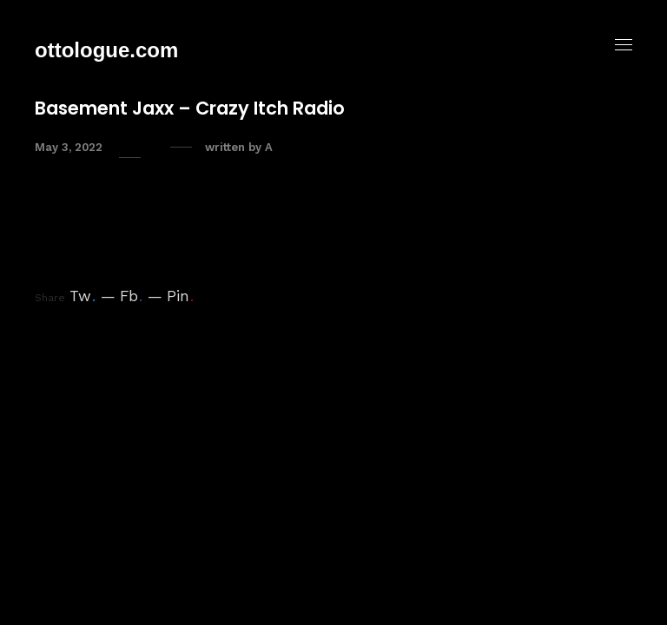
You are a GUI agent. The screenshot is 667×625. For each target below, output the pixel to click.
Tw (82, 296)
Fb (131, 296)
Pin (180, 296)
